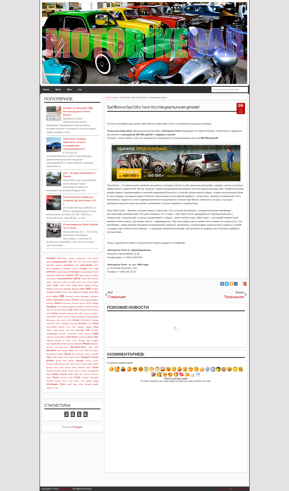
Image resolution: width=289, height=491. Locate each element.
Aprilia (73, 282)
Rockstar (50, 364)
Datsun (57, 303)
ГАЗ (70, 261)
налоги (75, 269)
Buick (91, 292)
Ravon (71, 361)
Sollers (77, 371)
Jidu (67, 330)
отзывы (83, 268)
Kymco (88, 334)
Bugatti (85, 292)
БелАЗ (95, 258)
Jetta (55, 330)
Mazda (86, 343)
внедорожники (59, 261)
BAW (81, 285)
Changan (85, 296)
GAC (48, 313)
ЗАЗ (75, 262)
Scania (49, 367)
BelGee (49, 289)
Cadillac (54, 296)
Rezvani (88, 361)
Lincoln (58, 340)
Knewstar (94, 330)
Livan (74, 340)
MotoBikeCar (65, 489)
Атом (89, 258)
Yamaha (88, 384)
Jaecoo (81, 327)
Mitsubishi (51, 350)
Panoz (77, 357)
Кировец (58, 265)
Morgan (65, 351)
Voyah (69, 384)
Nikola (60, 354)
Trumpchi (94, 377)
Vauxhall (49, 381)
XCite (81, 384)
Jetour (49, 330)
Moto (58, 89)
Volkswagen (52, 384)
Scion (56, 368)
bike (82, 288)
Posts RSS (224, 489)
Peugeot (85, 357)
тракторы (50, 275)
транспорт (60, 275)
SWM (70, 374)
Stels (48, 374)
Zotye (48, 388)
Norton (88, 354)
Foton (95, 310)
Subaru (55, 374)
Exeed (95, 306)
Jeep (96, 327)
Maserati (78, 344)
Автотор (71, 258)
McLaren (94, 344)
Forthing (81, 310)
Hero (58, 320)
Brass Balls (67, 292)
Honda (76, 320)
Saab (89, 364)
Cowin (82, 300)
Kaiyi (72, 330)
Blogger (78, 427)
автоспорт (61, 258)
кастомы (50, 265)
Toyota (55, 377)
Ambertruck (56, 282)
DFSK (88, 303)
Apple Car (66, 282)
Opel (48, 357)
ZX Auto (55, 388)
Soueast (84, 371)
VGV (83, 381)
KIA (87, 330)
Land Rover (72, 337)
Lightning (50, 340)
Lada (95, 333)
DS (58, 306)
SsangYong (93, 371)
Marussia (70, 344)
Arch (83, 282)
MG (90, 347)
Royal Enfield (80, 364)
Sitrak (88, 368)
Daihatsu (50, 303)
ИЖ (79, 262)
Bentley (67, 289)
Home (46, 89)
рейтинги (51, 271)
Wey (75, 384)
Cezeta (77, 296)
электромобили (65, 278)
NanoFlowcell (51, 354)
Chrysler (67, 300)
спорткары (74, 271)
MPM (87, 351)
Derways (74, 303)
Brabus (59, 292)
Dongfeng (51, 306)
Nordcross (80, 354)
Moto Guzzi (79, 351)
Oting (66, 357)
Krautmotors (72, 334)
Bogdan (95, 289)
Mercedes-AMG (61, 347)
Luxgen (95, 340)
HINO (64, 320)
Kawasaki (80, 330)
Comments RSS (240, 489)
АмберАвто (81, 258)
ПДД (96, 268)
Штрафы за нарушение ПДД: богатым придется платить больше (78, 111)
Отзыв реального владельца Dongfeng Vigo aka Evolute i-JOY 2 (79, 200)
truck (77, 377)
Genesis (70, 313)
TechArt (86, 374)
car (61, 296)
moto (71, 350)
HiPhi (69, 320)
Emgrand (71, 306)
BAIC (68, 285)
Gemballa (62, 313)
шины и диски (91, 275)
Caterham (69, 296)
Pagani (71, 357)
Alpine (48, 282)
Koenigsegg (51, 334)
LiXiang (81, 340)
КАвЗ (89, 262)
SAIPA (95, 364)
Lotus (88, 340)
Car (80, 89)
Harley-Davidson (78, 317)
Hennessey (50, 320)
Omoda (95, 354)
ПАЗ (91, 268)
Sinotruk (81, 367)
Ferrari (64, 310)
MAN (63, 344)
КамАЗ (95, 262)
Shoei (74, 368)
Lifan (96, 337)
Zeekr (95, 384)
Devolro (82, 303)
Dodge (95, 303)
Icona (89, 323)
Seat (61, 367)
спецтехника (62, 272)
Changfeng (93, 296)
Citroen (75, 300)
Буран (48, 262)
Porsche (94, 357)
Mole (59, 351)
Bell (55, 289)
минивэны (56, 268)
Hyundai (82, 323)
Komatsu (62, 334)
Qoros (58, 361)
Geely (54, 313)
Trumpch (85, 378)
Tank (76, 374)
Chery (49, 300)
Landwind (82, 337)
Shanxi (67, 368)
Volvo (62, 384)
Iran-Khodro (51, 327)
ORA (54, 357)
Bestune (75, 289)
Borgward (50, 292)
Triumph (63, 378)
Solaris (70, 371)
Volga (95, 381)
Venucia (58, 381)
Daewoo (94, 300)
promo (50, 360)
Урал (81, 275)
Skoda (95, 367)
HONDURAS (85, 320)
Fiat (70, 310)
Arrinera (89, 282)
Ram (65, 361)
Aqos (79, 282)
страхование (86, 272)
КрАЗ (77, 265)
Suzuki (63, 374)
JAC (74, 327)
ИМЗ (84, 262)
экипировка (51, 279)
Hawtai (95, 317)
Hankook (66, 317)
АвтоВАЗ (51, 258)
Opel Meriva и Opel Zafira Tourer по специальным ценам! (153, 107)
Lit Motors (66, 340)
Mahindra (56, 344)
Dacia (87, 300)
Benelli (60, 289)
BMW (88, 288)
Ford (75, 310)
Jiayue (61, 330)
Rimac (95, 361)
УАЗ (76, 275)
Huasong (73, 323)
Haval (88, 317)
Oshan (60, 357)
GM (76, 313)
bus (96, 292)
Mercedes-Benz (78, 347)
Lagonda (49, 337)
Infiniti (95, 323)
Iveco (68, 327)
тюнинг (70, 275)
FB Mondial (56, 310)
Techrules (94, 374)
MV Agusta (93, 351)
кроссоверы (86, 265)
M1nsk (49, 344)
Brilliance (77, 292)
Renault (79, 360)
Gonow (87, 313)
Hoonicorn (50, 323)
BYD (48, 296)
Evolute (80, 306)
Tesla (48, 377)
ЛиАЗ (96, 265)
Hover (57, 323)
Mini (96, 347)
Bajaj (74, 285)
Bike (69, 89)
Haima (59, 317)
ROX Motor (70, 364)
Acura (84, 278)
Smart (64, 371)
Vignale (89, 381)
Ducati (63, 306)
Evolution (88, 307)
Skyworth (57, 371)
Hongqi (95, 320)
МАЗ (48, 268)
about (77, 278)
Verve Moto (67, 381)
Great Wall (51, 317)
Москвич (67, 268)
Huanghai (65, 323)
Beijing (88, 285)
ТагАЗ (95, 272)
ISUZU (61, 327)
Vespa (76, 381)
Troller (70, 378)
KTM (81, 334)
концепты (68, 265)
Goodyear (94, 313)
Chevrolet (58, 300)
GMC (81, 313)
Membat (49, 347)
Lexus (90, 337)
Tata (81, 374)
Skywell (49, 371)
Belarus (95, 285)
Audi (56, 285)
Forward (89, 310)
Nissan (67, 354)
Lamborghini (59, 337)
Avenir (62, 285)
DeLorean (66, 303)
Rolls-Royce (59, 364)
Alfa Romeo (93, 278)
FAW (48, 310)
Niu (73, 354)
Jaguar (89, 327)
